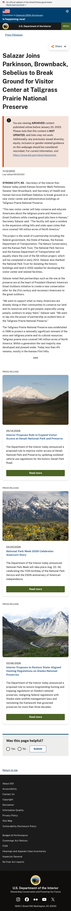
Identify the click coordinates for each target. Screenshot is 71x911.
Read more (35, 473)
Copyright (7, 799)
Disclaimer (8, 804)
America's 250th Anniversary (29, 15)
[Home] (5, 26)
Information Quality (13, 810)
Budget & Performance (15, 835)
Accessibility (9, 789)
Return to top (10, 770)
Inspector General (12, 856)
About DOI (8, 783)
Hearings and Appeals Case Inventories (24, 851)
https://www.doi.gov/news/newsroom (34, 155)
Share (58, 46)
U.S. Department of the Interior (35, 26)
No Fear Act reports (13, 862)
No (24, 748)
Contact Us (8, 794)
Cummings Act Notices (15, 840)
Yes (13, 748)
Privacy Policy (10, 815)
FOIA (5, 846)
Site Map (7, 820)
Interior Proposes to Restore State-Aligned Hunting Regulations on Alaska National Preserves (33, 671)
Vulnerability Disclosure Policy (19, 826)
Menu (66, 26)
